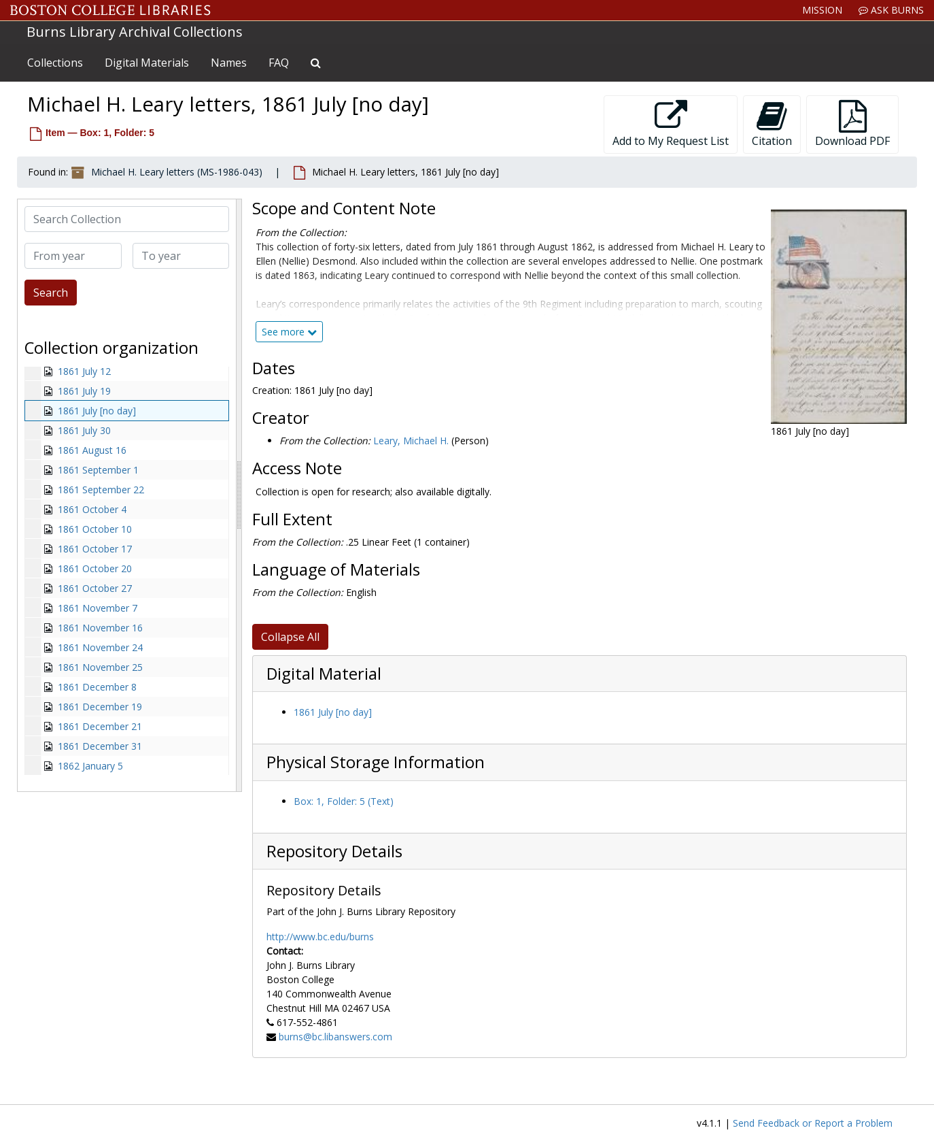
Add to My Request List (670, 124)
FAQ (279, 62)
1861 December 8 (97, 686)
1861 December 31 (100, 746)
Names (229, 62)
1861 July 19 (84, 390)
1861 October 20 (95, 568)
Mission (822, 9)
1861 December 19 (100, 706)
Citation (772, 124)
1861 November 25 (100, 667)
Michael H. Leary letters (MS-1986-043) (176, 171)
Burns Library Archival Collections (135, 31)
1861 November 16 (100, 627)
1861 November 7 (97, 607)
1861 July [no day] (97, 410)
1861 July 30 (84, 430)
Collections (55, 62)
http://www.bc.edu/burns (320, 936)
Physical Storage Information (375, 762)
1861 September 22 (101, 489)
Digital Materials (147, 62)
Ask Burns (891, 9)
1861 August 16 (92, 450)
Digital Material (323, 673)
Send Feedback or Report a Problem (813, 1123)
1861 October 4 (92, 509)
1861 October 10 (95, 529)
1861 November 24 (100, 647)
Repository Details (334, 851)
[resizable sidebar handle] (238, 495)
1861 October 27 (95, 588)
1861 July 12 (84, 371)
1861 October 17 (95, 548)
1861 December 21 (100, 726)
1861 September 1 (98, 469)
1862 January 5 (90, 765)
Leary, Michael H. (411, 440)
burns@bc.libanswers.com (335, 1036)
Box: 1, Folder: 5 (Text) (344, 801)
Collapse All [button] (290, 636)
